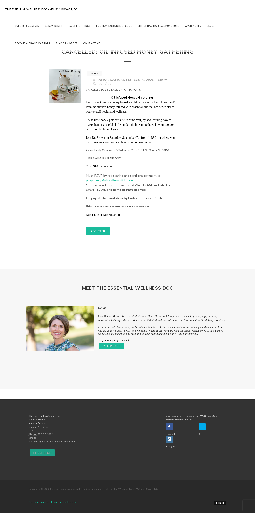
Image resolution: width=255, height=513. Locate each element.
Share (94, 73)
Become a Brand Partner (32, 43)
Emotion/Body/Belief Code (114, 26)
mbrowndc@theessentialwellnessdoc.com (52, 441)
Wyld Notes (193, 26)
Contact (111, 346)
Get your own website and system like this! (52, 502)
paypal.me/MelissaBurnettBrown (109, 180)
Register (97, 231)
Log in (220, 503)
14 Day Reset (53, 26)
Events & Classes (27, 26)
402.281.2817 (45, 434)
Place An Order (67, 43)
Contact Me (91, 43)
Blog (210, 26)
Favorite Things (79, 26)
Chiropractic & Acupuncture (158, 26)
